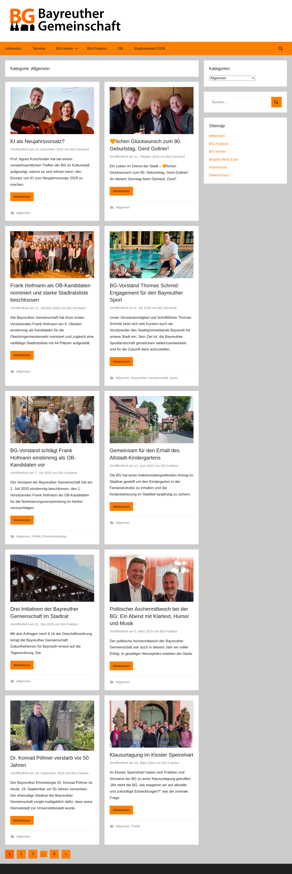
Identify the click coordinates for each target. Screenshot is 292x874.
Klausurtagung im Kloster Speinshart (151, 755)
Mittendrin (217, 136)
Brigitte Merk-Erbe (223, 159)
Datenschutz (219, 175)
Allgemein (23, 213)
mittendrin (14, 48)
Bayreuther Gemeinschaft (150, 378)
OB (120, 48)
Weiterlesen (22, 196)
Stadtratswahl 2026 (149, 48)
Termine (38, 48)
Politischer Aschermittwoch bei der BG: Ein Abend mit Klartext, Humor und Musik (149, 616)
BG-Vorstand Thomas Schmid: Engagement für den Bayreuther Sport (146, 293)
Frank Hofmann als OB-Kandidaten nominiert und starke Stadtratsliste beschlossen (50, 293)
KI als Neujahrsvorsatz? (37, 141)
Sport (173, 378)
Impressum (218, 167)
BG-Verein (67, 48)
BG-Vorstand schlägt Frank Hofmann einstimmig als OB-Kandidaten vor (43, 457)
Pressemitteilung (54, 536)
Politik (36, 536)
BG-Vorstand (79, 149)
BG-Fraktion (97, 48)
